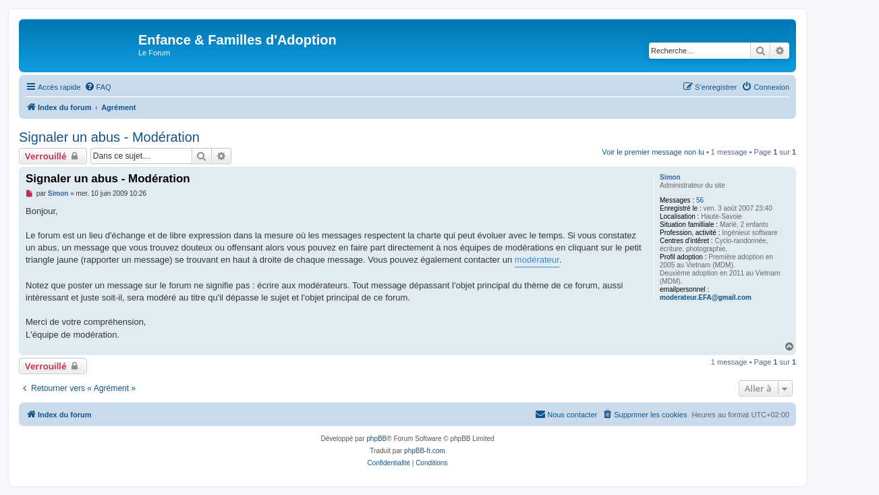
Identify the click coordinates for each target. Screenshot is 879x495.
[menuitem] (97, 87)
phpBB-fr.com (424, 450)
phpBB (376, 438)
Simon (670, 177)
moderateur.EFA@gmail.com (706, 297)
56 (700, 200)
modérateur (537, 260)
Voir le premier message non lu (653, 152)
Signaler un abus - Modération (109, 137)
